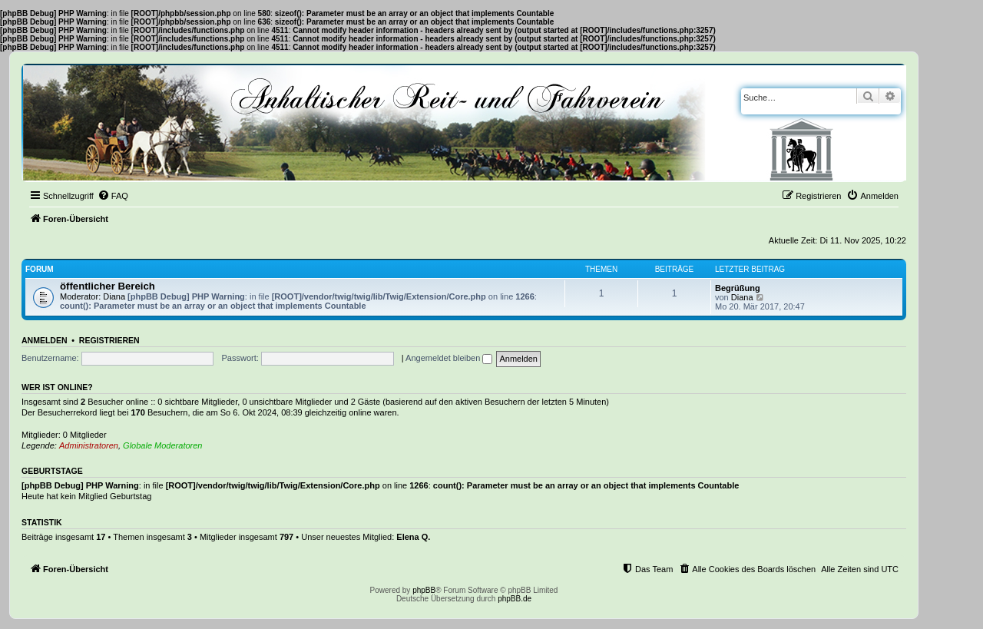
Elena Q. (413, 536)
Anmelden (45, 340)
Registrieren (109, 340)
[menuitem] (113, 196)
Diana (114, 296)
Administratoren (88, 445)
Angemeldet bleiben (448, 358)
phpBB (423, 590)
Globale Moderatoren (162, 445)
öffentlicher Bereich (107, 286)
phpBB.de (514, 598)
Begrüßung (737, 288)
